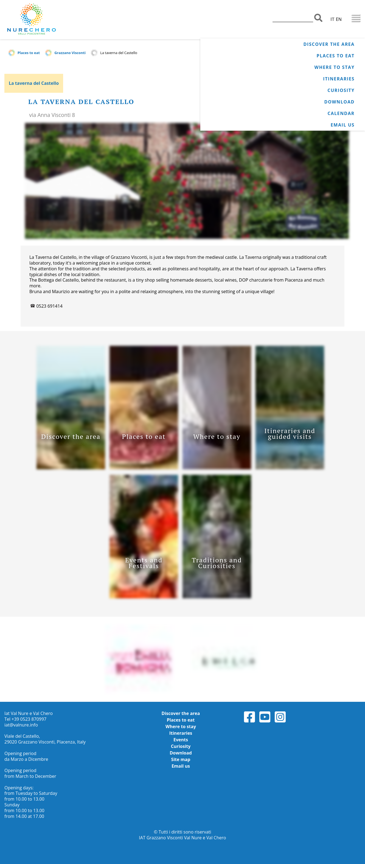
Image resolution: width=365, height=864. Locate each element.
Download (339, 102)
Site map (180, 759)
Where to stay (335, 67)
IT (332, 19)
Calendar (341, 113)
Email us (343, 125)
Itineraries (339, 79)
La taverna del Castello (34, 83)
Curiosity (341, 90)
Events (180, 740)
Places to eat (336, 56)
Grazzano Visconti (70, 52)
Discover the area (329, 44)
